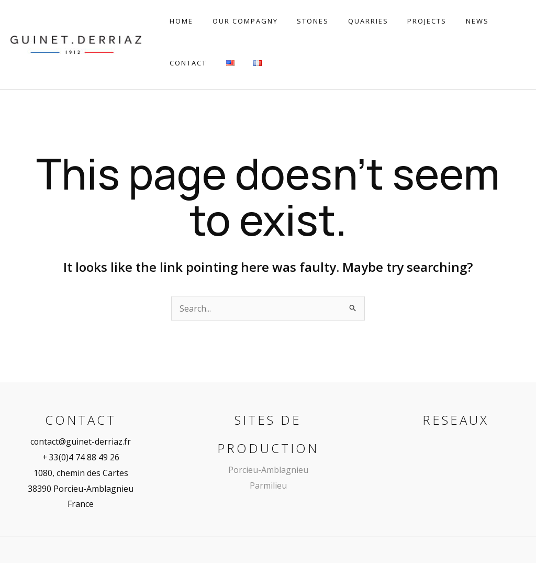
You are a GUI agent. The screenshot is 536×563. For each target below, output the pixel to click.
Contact (490, 21)
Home (179, 21)
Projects (402, 21)
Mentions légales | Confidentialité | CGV (400, 531)
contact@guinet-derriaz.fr (80, 405)
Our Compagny (237, 21)
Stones (299, 21)
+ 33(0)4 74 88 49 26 (80, 421)
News (447, 21)
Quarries (349, 21)
